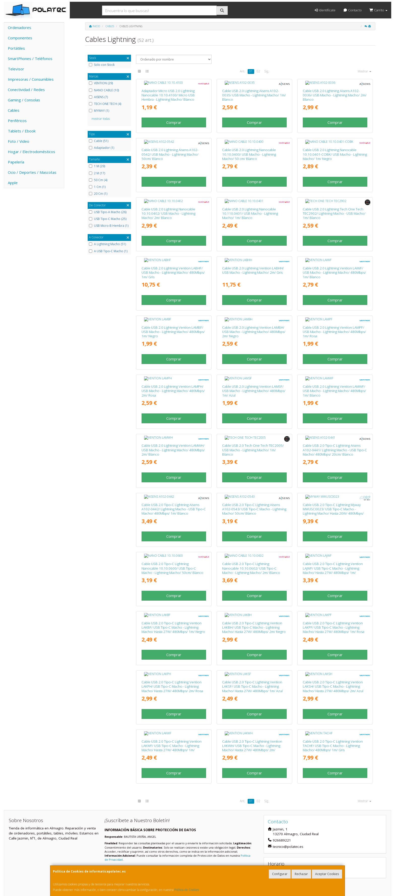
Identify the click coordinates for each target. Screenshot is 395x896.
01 (251, 71)
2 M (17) (97, 173)
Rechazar (301, 874)
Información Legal (199, 850)
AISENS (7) (98, 97)
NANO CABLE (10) (104, 90)
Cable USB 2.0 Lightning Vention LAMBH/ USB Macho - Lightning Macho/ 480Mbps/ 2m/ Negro (253, 312)
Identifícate (325, 10)
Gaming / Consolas (24, 99)
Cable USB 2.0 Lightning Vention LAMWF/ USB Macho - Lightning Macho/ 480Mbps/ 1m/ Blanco (334, 367)
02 (258, 71)
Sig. (266, 71)
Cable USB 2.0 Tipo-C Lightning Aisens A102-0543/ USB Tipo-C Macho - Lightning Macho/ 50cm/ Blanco (254, 477)
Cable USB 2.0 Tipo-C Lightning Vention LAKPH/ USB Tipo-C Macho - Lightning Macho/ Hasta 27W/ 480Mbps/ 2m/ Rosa (172, 642)
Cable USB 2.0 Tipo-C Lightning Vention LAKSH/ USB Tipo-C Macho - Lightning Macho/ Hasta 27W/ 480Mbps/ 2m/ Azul (333, 642)
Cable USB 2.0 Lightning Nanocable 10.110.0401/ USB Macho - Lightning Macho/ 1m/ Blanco (250, 201)
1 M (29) (97, 166)
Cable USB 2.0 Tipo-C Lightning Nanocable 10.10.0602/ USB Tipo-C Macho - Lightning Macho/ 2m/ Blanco (251, 532)
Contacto (352, 10)
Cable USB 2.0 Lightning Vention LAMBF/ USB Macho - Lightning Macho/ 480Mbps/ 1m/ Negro (173, 312)
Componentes (20, 37)
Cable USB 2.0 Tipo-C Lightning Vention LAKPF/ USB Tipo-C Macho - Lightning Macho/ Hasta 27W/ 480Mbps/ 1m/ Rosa (333, 587)
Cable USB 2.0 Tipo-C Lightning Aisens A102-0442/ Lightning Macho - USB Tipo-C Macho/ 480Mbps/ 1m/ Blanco (174, 477)
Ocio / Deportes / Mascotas (32, 172)
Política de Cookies (186, 890)
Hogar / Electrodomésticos (31, 151)
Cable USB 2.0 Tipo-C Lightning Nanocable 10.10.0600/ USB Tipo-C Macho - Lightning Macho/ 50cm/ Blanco (172, 532)
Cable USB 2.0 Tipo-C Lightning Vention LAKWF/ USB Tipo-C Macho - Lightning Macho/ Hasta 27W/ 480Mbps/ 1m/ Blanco (172, 700)
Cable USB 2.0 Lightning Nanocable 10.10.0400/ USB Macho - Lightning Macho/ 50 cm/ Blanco (249, 146)
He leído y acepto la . (140, 823)
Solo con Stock (102, 65)
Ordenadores (19, 27)
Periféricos (17, 120)
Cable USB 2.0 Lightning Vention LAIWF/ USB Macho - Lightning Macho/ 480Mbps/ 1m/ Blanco (334, 256)
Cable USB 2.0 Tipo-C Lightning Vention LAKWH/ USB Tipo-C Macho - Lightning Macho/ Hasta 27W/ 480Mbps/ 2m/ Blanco (252, 700)
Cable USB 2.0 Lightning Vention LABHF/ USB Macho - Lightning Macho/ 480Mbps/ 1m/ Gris (173, 256)
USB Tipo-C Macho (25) (107, 219)
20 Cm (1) (98, 194)
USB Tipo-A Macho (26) (107, 212)
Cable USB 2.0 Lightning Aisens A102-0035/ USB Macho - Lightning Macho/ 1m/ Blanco (254, 91)
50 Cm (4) (98, 180)
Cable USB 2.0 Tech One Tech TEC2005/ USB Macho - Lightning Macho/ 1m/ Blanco (253, 422)
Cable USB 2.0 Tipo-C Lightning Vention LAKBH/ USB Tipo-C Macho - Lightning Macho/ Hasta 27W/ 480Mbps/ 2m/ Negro (254, 587)
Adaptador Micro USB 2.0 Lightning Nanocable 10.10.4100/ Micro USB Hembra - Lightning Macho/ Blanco (168, 91)
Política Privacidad (119, 855)
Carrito (378, 10)
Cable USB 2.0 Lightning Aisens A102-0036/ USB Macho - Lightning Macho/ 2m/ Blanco (335, 91)
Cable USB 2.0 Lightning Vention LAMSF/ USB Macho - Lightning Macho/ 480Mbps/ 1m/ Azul (253, 367)
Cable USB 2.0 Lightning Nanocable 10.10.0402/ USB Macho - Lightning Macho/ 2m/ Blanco (168, 201)
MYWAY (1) (99, 111)
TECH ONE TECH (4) (105, 104)
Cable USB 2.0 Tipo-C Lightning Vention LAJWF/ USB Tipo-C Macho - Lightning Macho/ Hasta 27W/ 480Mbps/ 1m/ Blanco (333, 534)
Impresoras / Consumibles (31, 79)
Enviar (165, 835)
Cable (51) (98, 141)
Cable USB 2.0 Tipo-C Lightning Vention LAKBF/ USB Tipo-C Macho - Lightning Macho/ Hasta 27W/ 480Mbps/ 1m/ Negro (173, 587)
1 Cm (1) (97, 187)
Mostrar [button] (364, 71)
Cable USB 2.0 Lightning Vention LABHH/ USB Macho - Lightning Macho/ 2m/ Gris (253, 254)
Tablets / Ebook (22, 130)
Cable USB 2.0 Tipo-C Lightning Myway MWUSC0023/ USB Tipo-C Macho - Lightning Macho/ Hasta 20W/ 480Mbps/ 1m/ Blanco (333, 479)
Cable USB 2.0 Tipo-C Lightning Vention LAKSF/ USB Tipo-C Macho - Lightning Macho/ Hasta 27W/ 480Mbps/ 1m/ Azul (252, 642)
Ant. (242, 71)
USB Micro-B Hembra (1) (108, 226)
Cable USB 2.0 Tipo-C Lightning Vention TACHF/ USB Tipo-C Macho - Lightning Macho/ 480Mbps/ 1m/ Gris (333, 698)
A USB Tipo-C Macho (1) (108, 251)
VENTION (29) (101, 83)
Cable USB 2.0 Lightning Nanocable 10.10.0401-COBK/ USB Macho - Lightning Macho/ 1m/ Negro (335, 146)
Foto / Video (18, 141)
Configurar (279, 874)
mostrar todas (100, 119)
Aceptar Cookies (327, 874)
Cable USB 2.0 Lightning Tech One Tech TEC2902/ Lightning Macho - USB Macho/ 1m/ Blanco (334, 201)
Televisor (16, 68)
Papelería (16, 161)
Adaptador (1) (101, 148)
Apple (13, 182)
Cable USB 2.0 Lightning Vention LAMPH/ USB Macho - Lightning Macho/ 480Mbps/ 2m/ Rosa (173, 367)
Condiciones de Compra (124, 861)
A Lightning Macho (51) (107, 244)
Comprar (173, 118)
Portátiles (16, 48)
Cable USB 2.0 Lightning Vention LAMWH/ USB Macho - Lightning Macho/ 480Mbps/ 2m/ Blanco (173, 422)
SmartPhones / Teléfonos (30, 58)
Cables (13, 110)
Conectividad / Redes (26, 89)
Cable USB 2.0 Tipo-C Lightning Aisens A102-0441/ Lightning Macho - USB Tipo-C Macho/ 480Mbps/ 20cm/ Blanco (335, 422)
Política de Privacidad (154, 823)
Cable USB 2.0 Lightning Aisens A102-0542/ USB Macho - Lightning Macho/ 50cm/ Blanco (170, 146)
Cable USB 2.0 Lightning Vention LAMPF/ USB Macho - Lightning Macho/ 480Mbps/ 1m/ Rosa (334, 312)
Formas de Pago (197, 861)
